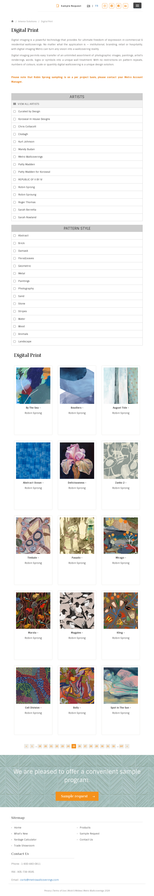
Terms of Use (59, 890)
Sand (21, 296)
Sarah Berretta (27, 209)
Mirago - (121, 557)
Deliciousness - (77, 482)
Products (85, 827)
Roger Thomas (27, 202)
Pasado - (77, 557)
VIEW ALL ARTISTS (26, 104)
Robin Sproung (27, 194)
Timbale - (33, 557)
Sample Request (71, 6)
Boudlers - (77, 407)
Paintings (24, 281)
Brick (21, 243)
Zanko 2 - (120, 482)
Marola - (33, 632)
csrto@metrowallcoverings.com (39, 879)
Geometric (24, 266)
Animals (23, 334)
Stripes (22, 311)
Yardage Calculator (25, 839)
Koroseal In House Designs (34, 119)
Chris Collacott (27, 126)
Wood (21, 326)
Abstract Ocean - (33, 482)
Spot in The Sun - (121, 707)
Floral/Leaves (26, 258)
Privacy (47, 890)
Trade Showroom (24, 845)
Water (21, 319)
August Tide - (121, 407)
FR (96, 5)
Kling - (121, 632)
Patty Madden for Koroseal (34, 171)
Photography (26, 288)
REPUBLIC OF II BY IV (30, 179)
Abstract (23, 235)
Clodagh (23, 134)
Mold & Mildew (75, 890)
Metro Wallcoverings (30, 156)
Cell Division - (33, 707)
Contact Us (86, 839)
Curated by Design (29, 111)
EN (88, 5)
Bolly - (77, 707)
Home (17, 827)
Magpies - (77, 632)
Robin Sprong (26, 187)
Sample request (78, 796)
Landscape (24, 341)
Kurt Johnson (26, 141)
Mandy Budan (26, 149)
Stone (21, 303)
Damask (23, 250)
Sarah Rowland (27, 217)
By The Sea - (33, 407)
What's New (21, 833)
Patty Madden (26, 164)
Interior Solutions (27, 21)
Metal (21, 273)
